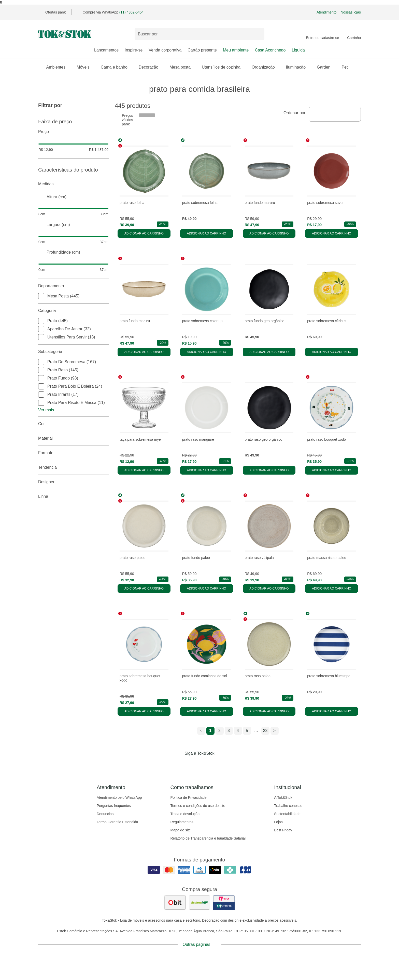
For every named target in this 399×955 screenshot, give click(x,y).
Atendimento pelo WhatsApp (119, 797)
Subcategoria (73, 352)
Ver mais (46, 410)
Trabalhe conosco (288, 806)
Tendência (73, 467)
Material (73, 438)
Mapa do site (180, 830)
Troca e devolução (185, 814)
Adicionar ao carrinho (144, 233)
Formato (73, 453)
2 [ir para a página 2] (219, 730)
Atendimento (327, 12)
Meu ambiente (236, 50)
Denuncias (105, 814)
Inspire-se (133, 50)
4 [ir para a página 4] (238, 730)
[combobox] (335, 114)
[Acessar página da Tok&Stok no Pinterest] (207, 764)
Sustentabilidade (287, 814)
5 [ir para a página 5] (247, 730)
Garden (326, 67)
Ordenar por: (295, 113)
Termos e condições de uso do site (197, 806)
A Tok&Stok (283, 797)
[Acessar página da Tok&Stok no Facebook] (178, 764)
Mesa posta (182, 67)
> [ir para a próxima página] (274, 730)
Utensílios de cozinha (224, 67)
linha (73, 496)
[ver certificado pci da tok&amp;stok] (224, 902)
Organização (266, 67)
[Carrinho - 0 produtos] (354, 34)
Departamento (73, 286)
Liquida (298, 50)
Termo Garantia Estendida (117, 822)
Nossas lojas (351, 12)
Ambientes (58, 67)
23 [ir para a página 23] (265, 730)
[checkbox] (41, 296)
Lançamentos (106, 50)
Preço (73, 132)
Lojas (278, 822)
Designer (73, 482)
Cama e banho (117, 67)
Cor (73, 424)
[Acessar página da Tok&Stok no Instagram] (192, 764)
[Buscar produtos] (199, 34)
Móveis (86, 67)
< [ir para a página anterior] (201, 730)
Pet (347, 67)
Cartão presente (202, 50)
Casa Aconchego (270, 50)
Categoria (73, 311)
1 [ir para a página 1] (210, 730)
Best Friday (283, 830)
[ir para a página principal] (64, 34)
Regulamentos (181, 822)
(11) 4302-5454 (131, 12)
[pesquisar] (258, 34)
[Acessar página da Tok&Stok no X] (221, 764)
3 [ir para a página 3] (228, 730)
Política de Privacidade (188, 797)
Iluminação (298, 67)
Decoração (151, 67)
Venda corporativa (165, 50)
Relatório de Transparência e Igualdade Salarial (208, 838)
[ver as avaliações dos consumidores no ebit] (175, 902)
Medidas (73, 184)
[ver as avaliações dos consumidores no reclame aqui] (199, 902)
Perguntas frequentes (114, 806)
